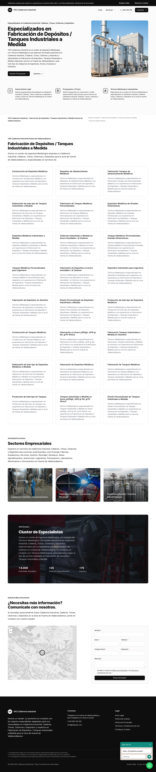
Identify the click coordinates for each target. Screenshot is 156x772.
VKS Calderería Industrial (22, 10)
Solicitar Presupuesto (19, 74)
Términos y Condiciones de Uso (127, 726)
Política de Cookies (122, 719)
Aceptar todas (124, 3)
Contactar (141, 10)
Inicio (100, 10)
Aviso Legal (119, 715)
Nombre (98, 630)
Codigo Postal (100, 649)
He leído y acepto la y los (118, 672)
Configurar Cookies (122, 729)
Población (125, 649)
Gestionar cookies (141, 3)
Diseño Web (131, 764)
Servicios (110, 10)
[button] (42, 652)
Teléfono (124, 640)
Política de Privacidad (119, 670)
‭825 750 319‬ (126, 10)
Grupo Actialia (142, 764)
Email (97, 640)
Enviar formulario (119, 678)
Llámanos (38, 74)
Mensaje (98, 659)
